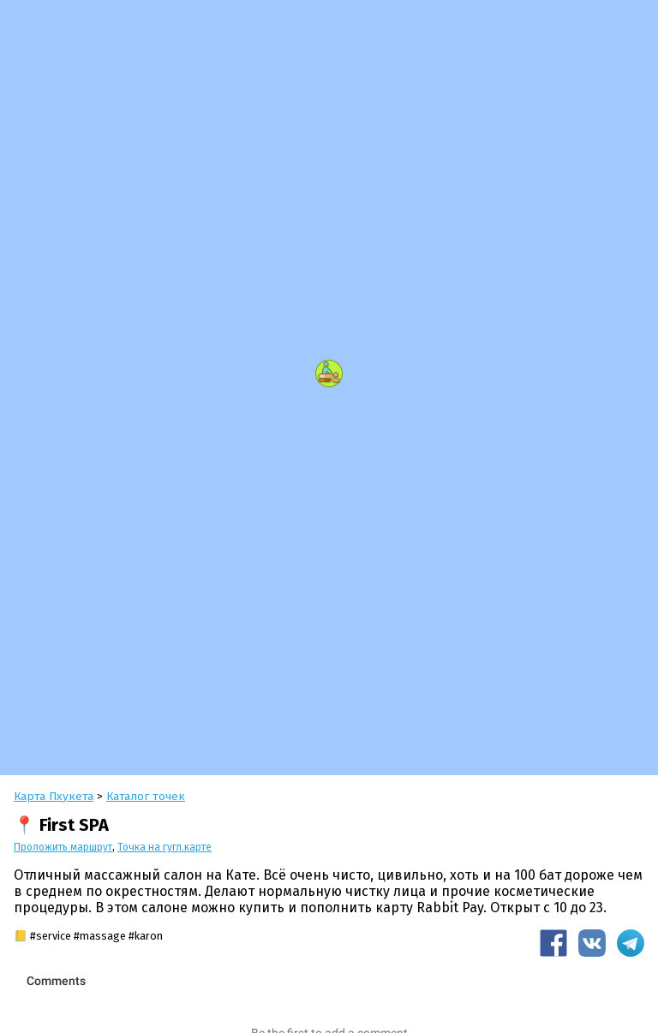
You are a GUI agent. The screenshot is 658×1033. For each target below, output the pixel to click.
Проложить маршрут (63, 847)
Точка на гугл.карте (164, 847)
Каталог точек (145, 796)
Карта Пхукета (53, 796)
